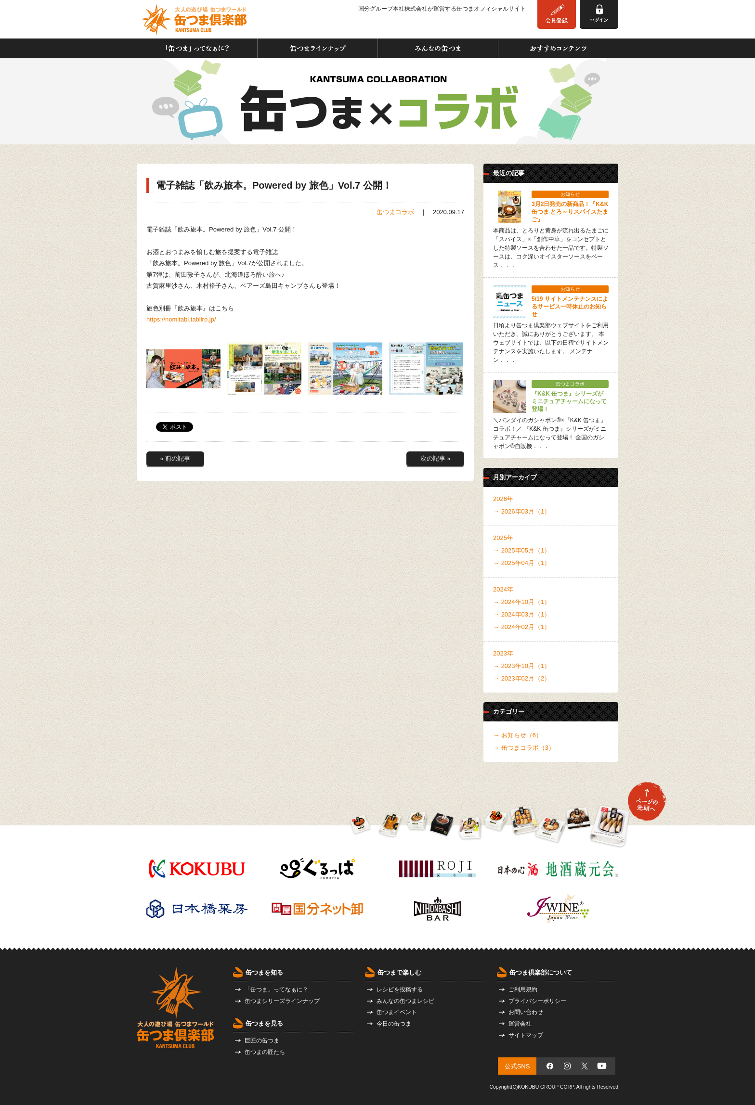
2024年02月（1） (526, 626)
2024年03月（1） (526, 614)
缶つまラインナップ (318, 48)
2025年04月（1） (526, 562)
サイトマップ (525, 1035)
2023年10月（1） (526, 665)
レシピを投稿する (400, 989)
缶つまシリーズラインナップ (282, 1001)
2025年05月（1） (526, 550)
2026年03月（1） (526, 511)
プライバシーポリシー (537, 1001)
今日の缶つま (394, 1023)
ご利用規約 (522, 989)
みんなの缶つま (438, 48)
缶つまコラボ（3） (528, 747)
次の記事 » (435, 458)
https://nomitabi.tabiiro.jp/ (181, 319)
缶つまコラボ (395, 212)
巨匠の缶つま (262, 1040)
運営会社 (520, 1023)
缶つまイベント (397, 1012)
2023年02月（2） (526, 678)
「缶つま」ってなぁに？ (197, 48)
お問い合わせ (525, 1012)
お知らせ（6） (521, 735)
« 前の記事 (175, 458)
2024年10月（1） (526, 601)
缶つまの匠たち (265, 1052)
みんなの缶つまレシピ (405, 1001)
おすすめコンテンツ (558, 48)
